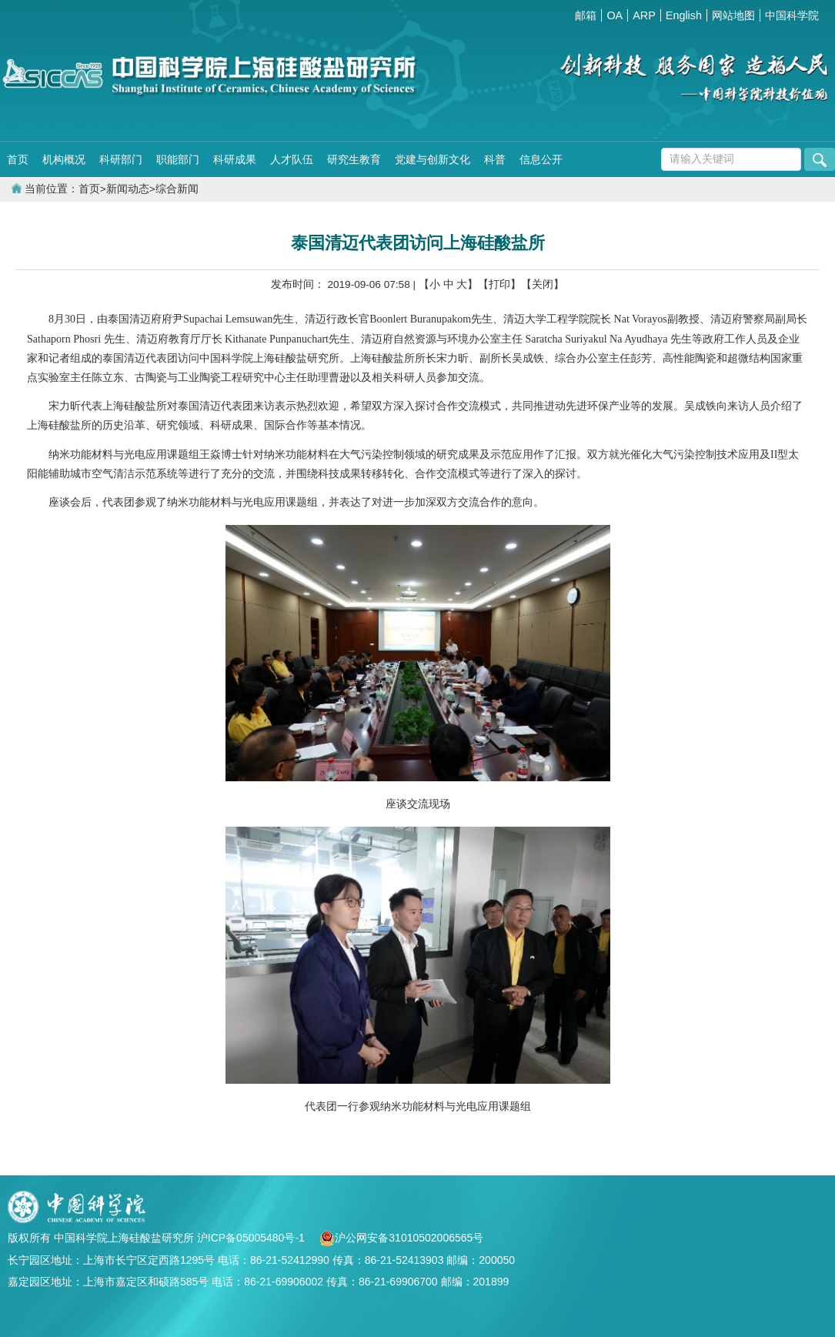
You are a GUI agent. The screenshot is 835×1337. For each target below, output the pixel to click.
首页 (17, 159)
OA (614, 15)
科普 (495, 159)
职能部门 (177, 159)
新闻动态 (127, 189)
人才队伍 (291, 159)
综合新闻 (177, 189)
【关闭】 (542, 284)
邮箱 (585, 15)
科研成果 (234, 159)
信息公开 (541, 159)
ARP (644, 15)
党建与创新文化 (432, 159)
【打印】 (499, 284)
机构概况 (63, 159)
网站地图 (733, 15)
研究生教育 (354, 159)
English (684, 15)
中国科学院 (792, 15)
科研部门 (120, 159)
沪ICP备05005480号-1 (252, 1238)
